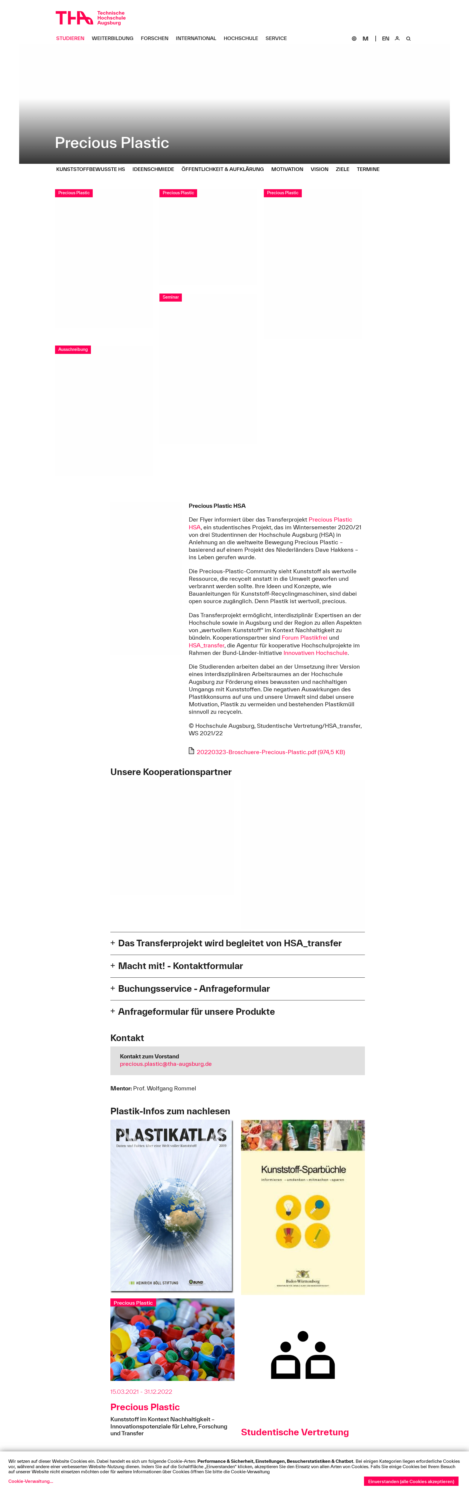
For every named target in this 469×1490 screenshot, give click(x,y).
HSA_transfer (206, 645)
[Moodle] (365, 38)
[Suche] (408, 38)
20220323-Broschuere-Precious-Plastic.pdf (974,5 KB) (271, 752)
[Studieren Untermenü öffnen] (72, 38)
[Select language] (386, 38)
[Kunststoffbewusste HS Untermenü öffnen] (93, 169)
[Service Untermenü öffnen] (278, 38)
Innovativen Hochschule (316, 653)
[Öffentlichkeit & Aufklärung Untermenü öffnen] (225, 169)
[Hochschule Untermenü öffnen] (243, 38)
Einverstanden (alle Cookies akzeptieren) (411, 1481)
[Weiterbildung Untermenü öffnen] (114, 38)
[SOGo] (354, 38)
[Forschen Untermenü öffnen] (156, 38)
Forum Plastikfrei (305, 637)
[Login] (397, 38)
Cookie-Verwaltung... (30, 1481)
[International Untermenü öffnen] (198, 38)
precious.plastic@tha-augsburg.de (166, 1063)
